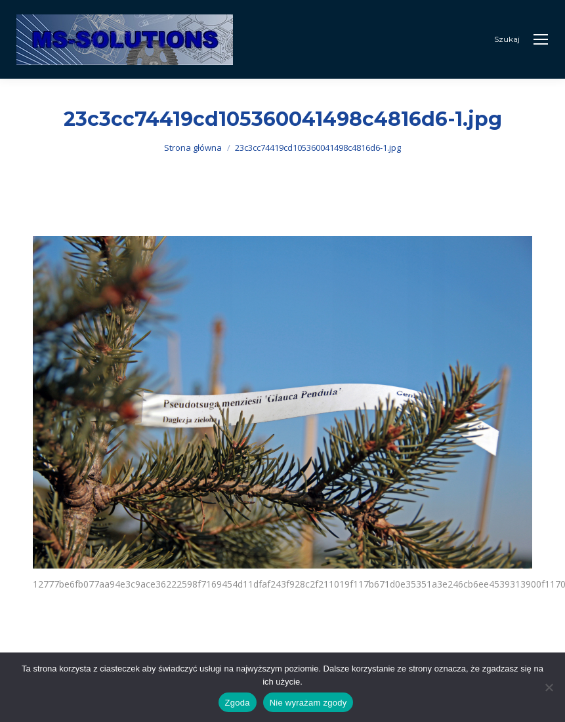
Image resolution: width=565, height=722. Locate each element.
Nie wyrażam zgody (308, 703)
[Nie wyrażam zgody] (548, 687)
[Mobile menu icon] (541, 39)
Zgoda (237, 703)
